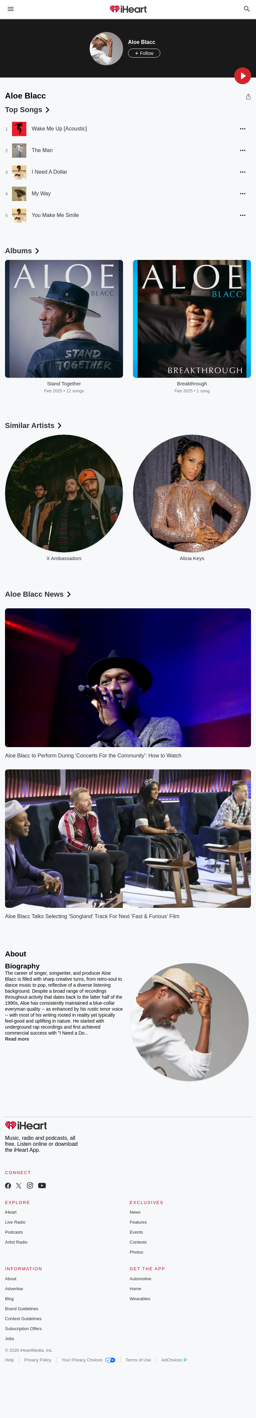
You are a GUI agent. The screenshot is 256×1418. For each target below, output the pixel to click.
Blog (9, 1298)
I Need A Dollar (49, 172)
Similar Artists (34, 425)
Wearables (140, 1298)
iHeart (11, 1212)
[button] (242, 76)
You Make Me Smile (55, 215)
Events (136, 1232)
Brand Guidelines (21, 1308)
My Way (41, 193)
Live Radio (15, 1222)
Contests (138, 1242)
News (135, 1212)
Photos (136, 1252)
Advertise (14, 1288)
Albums (23, 251)
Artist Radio (16, 1242)
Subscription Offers (23, 1328)
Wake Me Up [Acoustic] (59, 128)
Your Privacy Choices (88, 1359)
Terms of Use (138, 1359)
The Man (42, 150)
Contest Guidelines (23, 1318)
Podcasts (14, 1232)
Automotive (140, 1278)
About (10, 1278)
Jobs (9, 1338)
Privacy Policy (37, 1359)
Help (9, 1359)
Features (138, 1222)
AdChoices (174, 1359)
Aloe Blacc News (38, 594)
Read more (17, 1039)
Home (135, 1288)
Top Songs (28, 109)
